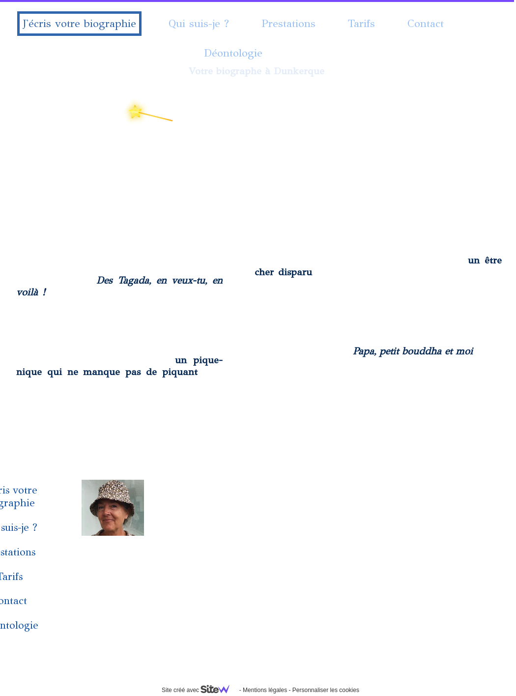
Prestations (288, 23)
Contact (425, 23)
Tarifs (361, 23)
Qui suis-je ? (199, 23)
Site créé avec (199, 690)
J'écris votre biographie (79, 23)
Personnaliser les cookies (325, 690)
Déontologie (233, 52)
